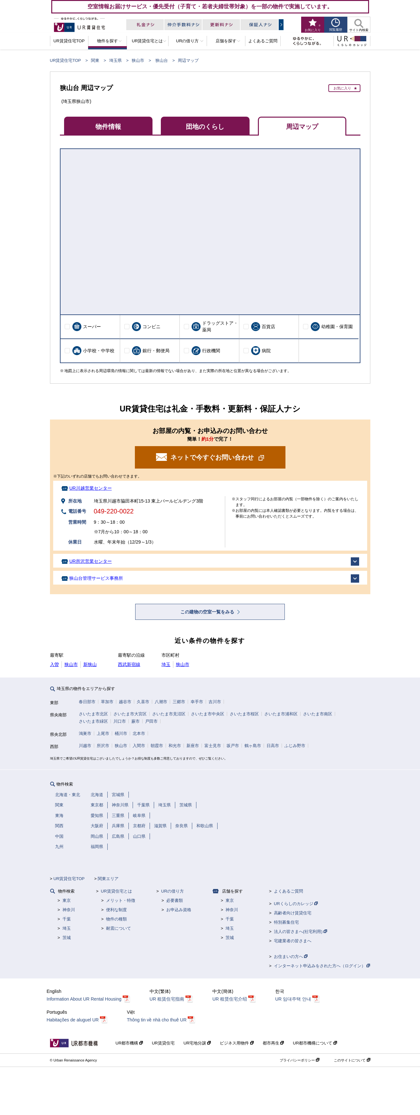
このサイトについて (352, 1060)
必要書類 (174, 900)
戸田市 (151, 721)
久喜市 (143, 702)
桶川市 (121, 733)
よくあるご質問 (288, 891)
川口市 (119, 721)
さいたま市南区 (317, 714)
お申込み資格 (178, 909)
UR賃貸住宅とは (116, 891)
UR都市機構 (129, 1043)
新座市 (192, 746)
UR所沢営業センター (90, 561)
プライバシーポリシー (299, 1060)
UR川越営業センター (90, 488)
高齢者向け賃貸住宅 (292, 913)
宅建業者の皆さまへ (292, 940)
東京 (66, 900)
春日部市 (87, 702)
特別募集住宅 (286, 922)
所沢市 (103, 746)
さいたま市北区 (93, 714)
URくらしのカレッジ (296, 903)
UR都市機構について (315, 1043)
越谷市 (125, 702)
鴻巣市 (85, 733)
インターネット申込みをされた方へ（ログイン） (322, 965)
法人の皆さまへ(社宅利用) (300, 931)
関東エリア (108, 878)
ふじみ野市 (294, 746)
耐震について (118, 928)
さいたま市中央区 (207, 714)
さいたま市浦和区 (281, 714)
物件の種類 (116, 919)
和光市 (175, 746)
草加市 (107, 702)
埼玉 (165, 664)
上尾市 (103, 733)
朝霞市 (157, 746)
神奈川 (68, 909)
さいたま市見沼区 (168, 714)
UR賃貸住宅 (163, 1043)
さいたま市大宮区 (130, 714)
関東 (95, 60)
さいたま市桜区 (244, 714)
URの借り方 (172, 891)
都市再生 (273, 1043)
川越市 (85, 746)
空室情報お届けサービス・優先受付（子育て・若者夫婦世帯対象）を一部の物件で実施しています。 (210, 6)
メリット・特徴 (120, 900)
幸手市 (197, 702)
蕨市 (135, 721)
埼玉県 (115, 60)
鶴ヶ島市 (252, 746)
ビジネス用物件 (237, 1043)
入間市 (139, 746)
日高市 (273, 746)
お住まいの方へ (291, 956)
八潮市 (161, 702)
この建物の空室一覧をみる (207, 611)
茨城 (66, 937)
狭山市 (138, 60)
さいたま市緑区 (93, 721)
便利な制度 (116, 909)
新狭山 (90, 664)
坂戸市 (232, 746)
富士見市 (212, 746)
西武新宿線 (129, 664)
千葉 (66, 919)
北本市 (139, 733)
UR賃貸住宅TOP (65, 60)
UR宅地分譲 (197, 1043)
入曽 (54, 664)
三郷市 (179, 702)
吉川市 (215, 702)
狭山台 (161, 60)
